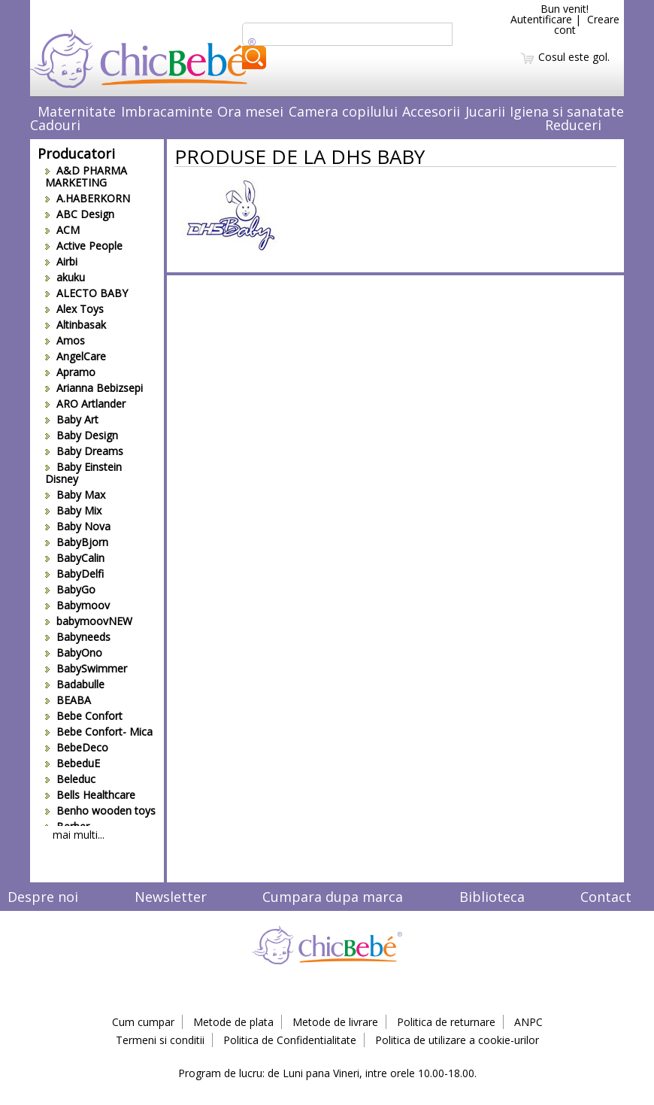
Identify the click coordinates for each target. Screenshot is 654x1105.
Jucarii (485, 111)
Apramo (70, 372)
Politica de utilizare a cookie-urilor (457, 1040)
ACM (62, 230)
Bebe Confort (84, 716)
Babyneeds (78, 637)
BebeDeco (76, 747)
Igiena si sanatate (567, 111)
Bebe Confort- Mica (99, 731)
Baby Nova (78, 526)
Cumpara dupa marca (332, 897)
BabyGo (70, 589)
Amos (65, 340)
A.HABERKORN (87, 198)
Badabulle (74, 684)
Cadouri (55, 125)
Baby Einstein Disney (83, 473)
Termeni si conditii (160, 1040)
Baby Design (81, 435)
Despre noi (43, 897)
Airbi (61, 261)
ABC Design (79, 214)
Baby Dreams (84, 451)
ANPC (528, 1022)
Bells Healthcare (90, 795)
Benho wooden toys (100, 810)
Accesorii (431, 111)
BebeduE (72, 763)
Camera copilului (343, 111)
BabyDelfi (74, 573)
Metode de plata (233, 1022)
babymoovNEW (88, 621)
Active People (84, 245)
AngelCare (75, 356)
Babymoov (77, 605)
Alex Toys (74, 309)
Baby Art (71, 419)
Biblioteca (492, 897)
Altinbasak (75, 324)
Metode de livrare (335, 1022)
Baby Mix (73, 510)
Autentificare (541, 19)
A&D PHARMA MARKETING (86, 176)
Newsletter (171, 897)
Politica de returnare (446, 1022)
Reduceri (573, 125)
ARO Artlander (85, 403)
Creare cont (586, 24)
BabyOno (73, 652)
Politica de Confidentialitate (289, 1040)
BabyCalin (74, 558)
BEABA (68, 700)
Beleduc (70, 779)
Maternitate (77, 111)
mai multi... (78, 834)
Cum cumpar (143, 1022)
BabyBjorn (76, 542)
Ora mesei (250, 111)
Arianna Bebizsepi (94, 388)
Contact (605, 897)
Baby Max (75, 494)
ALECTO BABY (86, 293)
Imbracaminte (167, 111)
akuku (65, 277)
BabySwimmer (86, 668)
